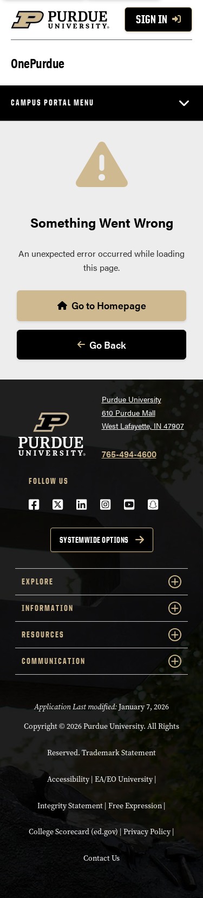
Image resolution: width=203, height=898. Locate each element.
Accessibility (68, 779)
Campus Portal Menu (52, 102)
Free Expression (135, 806)
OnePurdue (37, 62)
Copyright (40, 726)
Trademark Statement (119, 753)
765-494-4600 (129, 454)
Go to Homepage (101, 305)
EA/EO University (124, 779)
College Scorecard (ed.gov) (73, 832)
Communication (101, 661)
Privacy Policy (147, 832)
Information (101, 608)
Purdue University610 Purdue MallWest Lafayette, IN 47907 (143, 412)
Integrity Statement (70, 806)
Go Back (101, 344)
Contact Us (101, 858)
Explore (101, 581)
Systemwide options (94, 540)
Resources (101, 634)
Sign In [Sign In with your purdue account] (158, 19)
